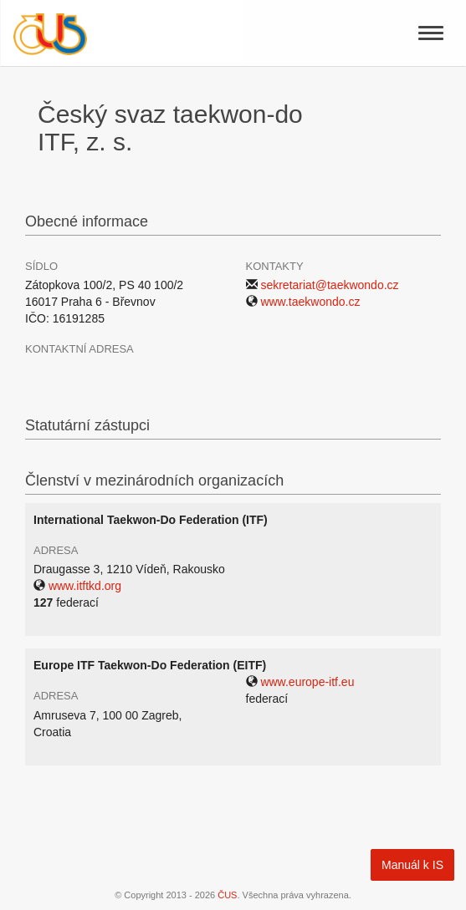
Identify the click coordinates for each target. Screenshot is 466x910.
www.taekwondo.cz (310, 301)
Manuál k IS (412, 865)
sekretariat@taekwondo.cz (329, 285)
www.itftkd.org (85, 585)
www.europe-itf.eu (307, 682)
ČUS (227, 895)
